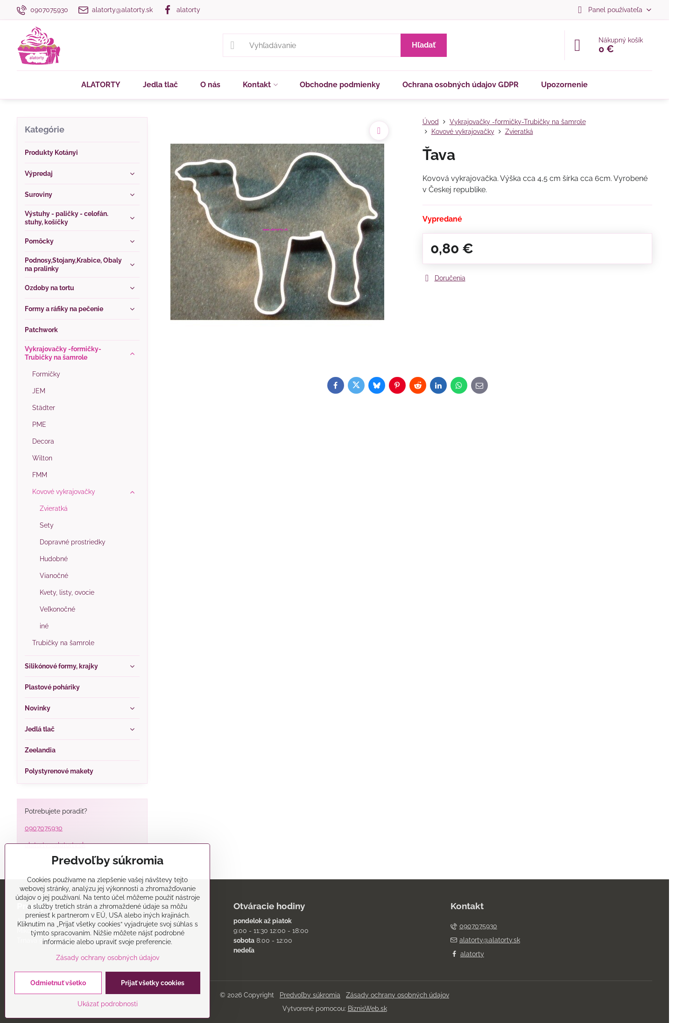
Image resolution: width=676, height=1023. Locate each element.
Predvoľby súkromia (310, 995)
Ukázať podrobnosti (107, 1004)
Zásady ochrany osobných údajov (397, 995)
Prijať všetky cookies (152, 983)
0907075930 (44, 828)
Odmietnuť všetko (58, 983)
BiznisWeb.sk (367, 1008)
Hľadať (424, 45)
